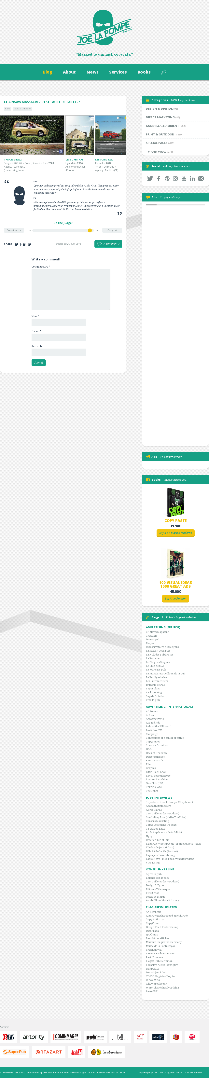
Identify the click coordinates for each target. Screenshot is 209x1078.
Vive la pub (153, 699)
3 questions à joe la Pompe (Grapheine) (169, 802)
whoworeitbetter (156, 983)
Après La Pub (154, 809)
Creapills (151, 635)
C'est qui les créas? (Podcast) (162, 813)
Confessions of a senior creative (165, 737)
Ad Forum (152, 711)
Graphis (151, 768)
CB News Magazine (157, 631)
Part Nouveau (154, 957)
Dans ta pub (153, 639)
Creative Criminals (157, 745)
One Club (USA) (155, 783)
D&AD (150, 749)
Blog (47, 72)
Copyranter (153, 741)
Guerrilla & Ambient (162, 126)
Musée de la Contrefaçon (160, 946)
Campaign (152, 734)
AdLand (150, 715)
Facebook (158, 178)
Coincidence (14, 230)
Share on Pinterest (29, 244)
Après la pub (154, 874)
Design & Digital (159, 108)
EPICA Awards (154, 760)
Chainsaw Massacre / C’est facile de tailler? (42, 102)
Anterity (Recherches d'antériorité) (167, 915)
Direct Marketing (160, 117)
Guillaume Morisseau (192, 1072)
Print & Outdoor (22, 108)
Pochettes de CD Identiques (162, 964)
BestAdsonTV (154, 730)
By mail (201, 178)
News (92, 72)
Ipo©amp (152, 934)
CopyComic (153, 923)
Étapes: (150, 643)
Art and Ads (153, 722)
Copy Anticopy (155, 919)
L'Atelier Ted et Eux (157, 839)
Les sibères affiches (157, 938)
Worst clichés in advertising (162, 987)
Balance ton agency (157, 877)
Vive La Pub (153, 862)
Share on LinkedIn (24, 244)
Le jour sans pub (156, 669)
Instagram (175, 178)
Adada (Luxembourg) (159, 805)
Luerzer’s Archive (157, 779)
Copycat (112, 230)
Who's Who (153, 979)
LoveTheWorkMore (158, 775)
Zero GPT (152, 991)
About (69, 72)
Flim (148, 764)
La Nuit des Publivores (159, 654)
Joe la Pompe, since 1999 (104, 27)
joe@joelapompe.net (148, 1072)
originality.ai (153, 949)
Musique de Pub (155, 684)
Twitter (150, 178)
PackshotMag (154, 692)
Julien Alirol (175, 1072)
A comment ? (108, 244)
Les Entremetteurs (157, 681)
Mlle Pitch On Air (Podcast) (162, 851)
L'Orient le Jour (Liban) (160, 847)
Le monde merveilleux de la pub (166, 673)
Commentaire (41, 266)
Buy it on (175, 533)
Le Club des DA (155, 665)
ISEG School (153, 892)
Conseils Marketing (157, 821)
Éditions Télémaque (158, 889)
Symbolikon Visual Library (162, 900)
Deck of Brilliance (157, 753)
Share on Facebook (21, 244)
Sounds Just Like (155, 972)
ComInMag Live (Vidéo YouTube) (166, 817)
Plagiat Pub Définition (159, 961)
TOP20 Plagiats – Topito (160, 976)
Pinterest (167, 178)
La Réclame (153, 658)
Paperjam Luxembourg (160, 855)
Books (144, 72)
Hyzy (149, 836)
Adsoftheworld (155, 718)
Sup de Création (155, 696)
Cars (7, 108)
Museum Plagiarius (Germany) (164, 942)
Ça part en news (155, 828)
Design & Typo (155, 885)
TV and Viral (156, 151)
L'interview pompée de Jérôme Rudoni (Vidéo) (174, 843)
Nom (35, 316)
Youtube (184, 178)
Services (118, 72)
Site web (37, 346)
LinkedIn (192, 178)
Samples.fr (152, 968)
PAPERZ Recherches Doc (160, 953)
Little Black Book (156, 771)
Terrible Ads (153, 786)
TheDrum (152, 790)
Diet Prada (152, 930)
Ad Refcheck (153, 911)
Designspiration (155, 756)
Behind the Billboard (158, 726)
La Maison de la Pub (158, 650)
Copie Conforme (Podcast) (161, 824)
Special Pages (157, 143)
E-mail (36, 331)
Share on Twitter (17, 244)
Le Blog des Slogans (158, 662)
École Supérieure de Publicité (164, 832)
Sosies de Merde (155, 896)
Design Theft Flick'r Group (162, 927)
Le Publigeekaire (156, 677)
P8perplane (153, 688)
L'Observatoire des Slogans (162, 646)
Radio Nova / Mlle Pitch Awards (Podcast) (170, 858)
